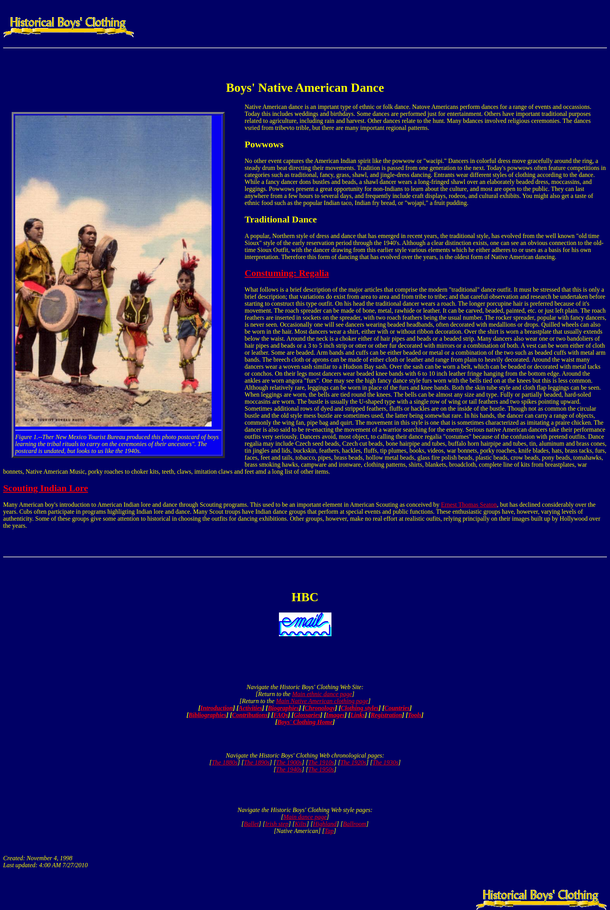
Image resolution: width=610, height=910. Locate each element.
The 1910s (321, 762)
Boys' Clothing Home (305, 722)
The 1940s (289, 769)
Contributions (250, 715)
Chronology (320, 708)
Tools (414, 715)
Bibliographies (207, 715)
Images (335, 715)
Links (358, 715)
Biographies (283, 708)
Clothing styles (360, 708)
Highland (325, 824)
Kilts (301, 824)
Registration (386, 715)
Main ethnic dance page (322, 694)
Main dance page (304, 817)
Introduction (216, 708)
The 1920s (353, 762)
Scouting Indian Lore (45, 488)
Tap (328, 831)
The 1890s (257, 762)
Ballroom (354, 824)
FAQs (280, 715)
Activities (250, 708)
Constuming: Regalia (287, 273)
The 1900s (289, 762)
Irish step (276, 824)
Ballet (251, 824)
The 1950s (321, 769)
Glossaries (307, 715)
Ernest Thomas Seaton (469, 504)
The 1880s (224, 762)
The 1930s (385, 762)
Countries (397, 708)
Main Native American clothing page (322, 701)
